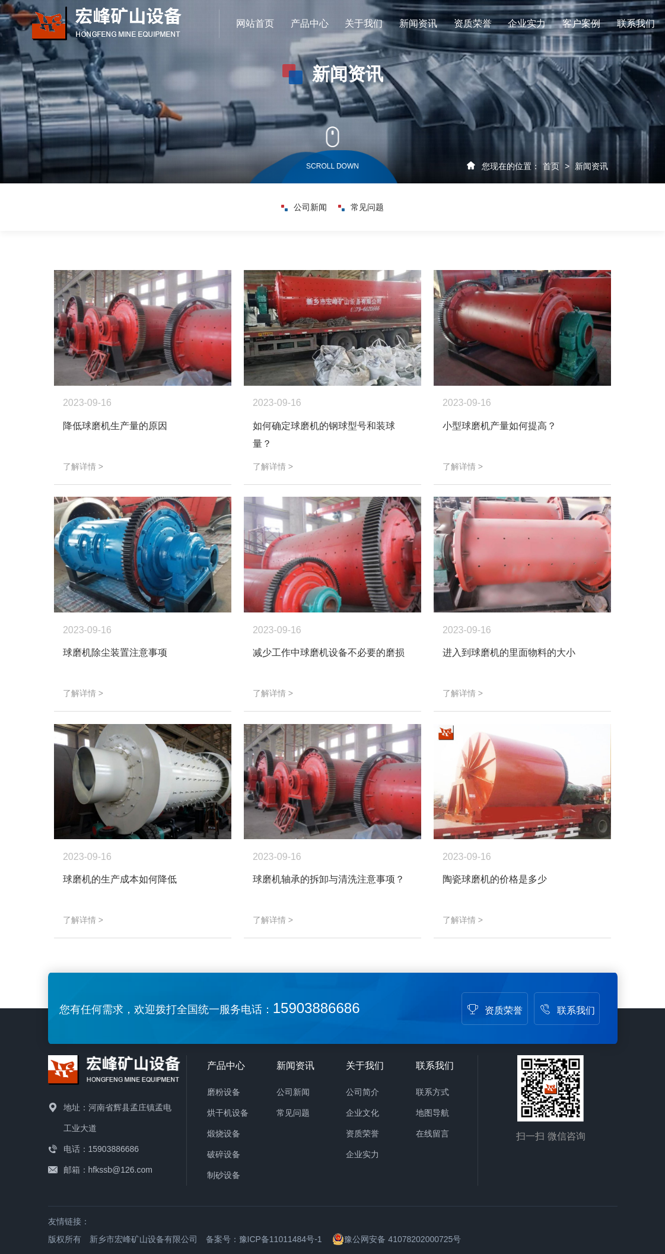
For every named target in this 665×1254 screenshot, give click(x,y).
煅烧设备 (223, 1133)
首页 (551, 166)
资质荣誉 (473, 23)
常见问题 (361, 207)
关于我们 (364, 23)
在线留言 (432, 1133)
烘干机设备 (228, 1113)
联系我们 (636, 23)
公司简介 (362, 1092)
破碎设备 (223, 1154)
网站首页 (255, 23)
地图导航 (432, 1113)
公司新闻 (304, 207)
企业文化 (362, 1113)
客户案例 (581, 23)
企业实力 (527, 23)
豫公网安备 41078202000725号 (396, 1239)
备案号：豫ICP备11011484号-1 (264, 1239)
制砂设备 (223, 1175)
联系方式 (432, 1092)
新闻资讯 (418, 23)
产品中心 (310, 23)
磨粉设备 (223, 1092)
